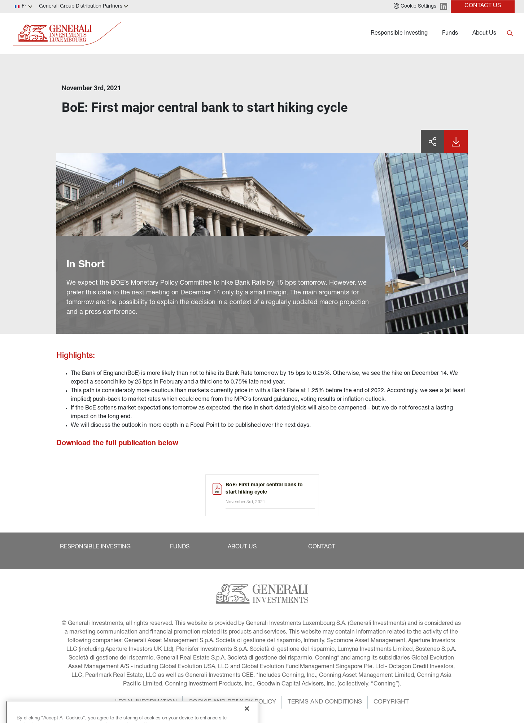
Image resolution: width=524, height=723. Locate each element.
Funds (450, 33)
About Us (484, 33)
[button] (415, 6)
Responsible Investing (399, 33)
